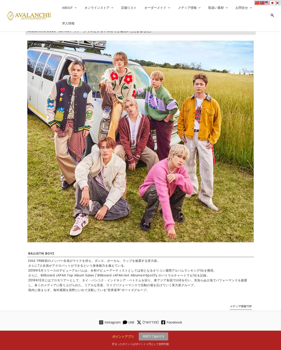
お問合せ (237, 8)
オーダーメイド (155, 8)
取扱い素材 (212, 8)
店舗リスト (128, 8)
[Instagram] (106, 322)
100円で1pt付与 (154, 336)
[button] (77, 8)
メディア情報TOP (241, 306)
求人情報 (257, 8)
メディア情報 (185, 8)
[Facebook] (175, 322)
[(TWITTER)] (149, 322)
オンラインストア (99, 8)
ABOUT (71, 8)
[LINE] (127, 322)
